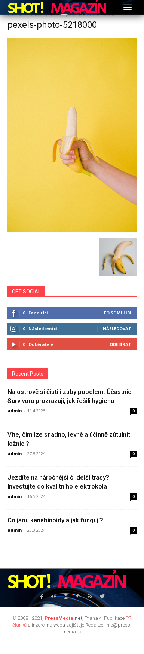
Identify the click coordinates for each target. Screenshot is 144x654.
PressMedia (59, 618)
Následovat (117, 328)
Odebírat (120, 344)
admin (14, 410)
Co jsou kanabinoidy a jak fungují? (55, 520)
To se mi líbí (117, 313)
